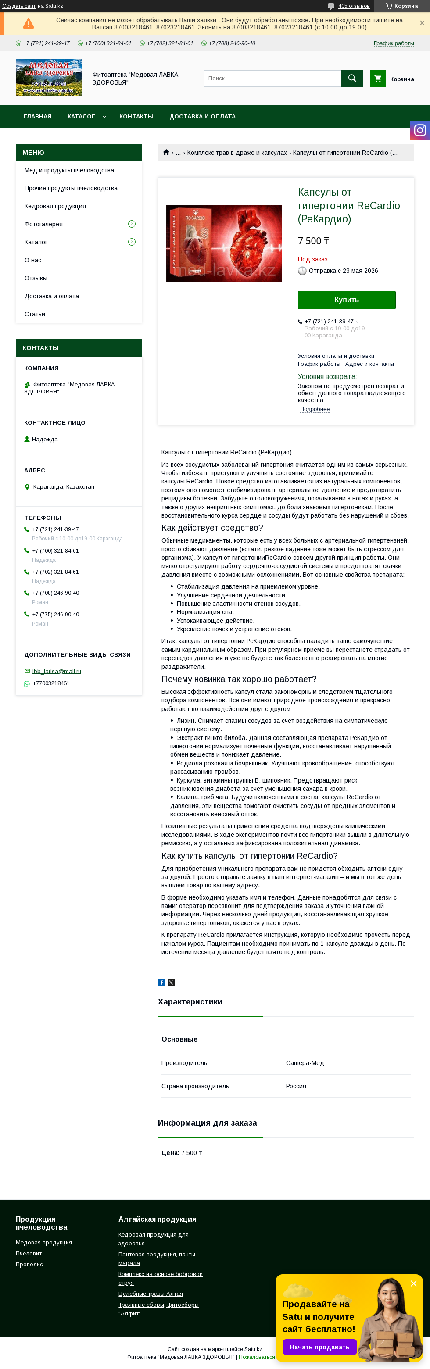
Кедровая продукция (55, 206)
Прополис (29, 1264)
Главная (38, 116)
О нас (33, 260)
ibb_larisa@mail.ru (56, 671)
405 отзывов (354, 6)
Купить (347, 300)
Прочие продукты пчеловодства (71, 188)
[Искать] (352, 78)
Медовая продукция (44, 1242)
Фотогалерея (44, 224)
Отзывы (36, 278)
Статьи (35, 314)
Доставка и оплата (202, 116)
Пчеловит (29, 1253)
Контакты (136, 116)
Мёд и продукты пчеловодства (69, 170)
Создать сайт (19, 6)
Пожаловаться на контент (271, 1357)
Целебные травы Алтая (150, 1293)
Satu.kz (253, 1349)
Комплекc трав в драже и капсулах (237, 152)
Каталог (81, 116)
